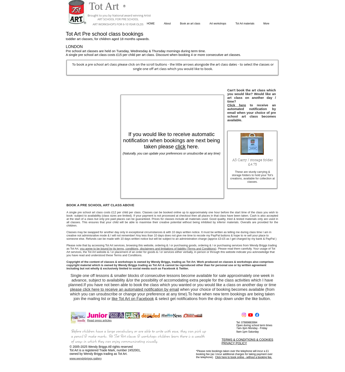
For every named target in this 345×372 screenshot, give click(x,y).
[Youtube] (250, 315)
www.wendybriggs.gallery (86, 358)
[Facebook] (257, 315)
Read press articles (99, 320)
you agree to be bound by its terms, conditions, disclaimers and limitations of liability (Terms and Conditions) (148, 248)
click (180, 146)
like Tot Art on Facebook (133, 298)
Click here (236, 105)
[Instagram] (244, 315)
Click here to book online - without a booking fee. (243, 357)
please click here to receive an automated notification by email (124, 289)
